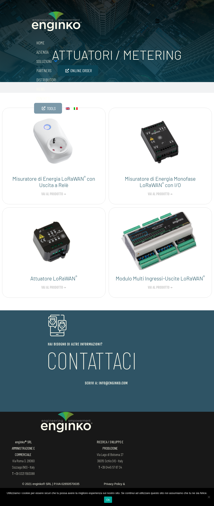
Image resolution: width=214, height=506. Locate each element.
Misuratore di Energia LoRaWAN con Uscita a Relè (53, 181)
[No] (209, 497)
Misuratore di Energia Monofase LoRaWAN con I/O (160, 181)
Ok (108, 499)
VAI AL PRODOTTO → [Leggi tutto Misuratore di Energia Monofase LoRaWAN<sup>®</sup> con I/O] (160, 194)
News (40, 89)
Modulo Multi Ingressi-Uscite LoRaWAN (160, 278)
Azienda (42, 51)
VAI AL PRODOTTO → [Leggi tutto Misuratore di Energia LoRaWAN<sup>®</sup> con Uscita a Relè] (53, 194)
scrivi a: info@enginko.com (106, 383)
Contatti (43, 98)
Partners (44, 70)
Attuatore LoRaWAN (53, 278)
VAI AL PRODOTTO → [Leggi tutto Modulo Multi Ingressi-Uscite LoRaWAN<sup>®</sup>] (160, 287)
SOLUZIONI (47, 61)
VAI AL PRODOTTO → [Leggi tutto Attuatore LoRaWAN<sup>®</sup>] (53, 287)
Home (40, 42)
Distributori (46, 79)
